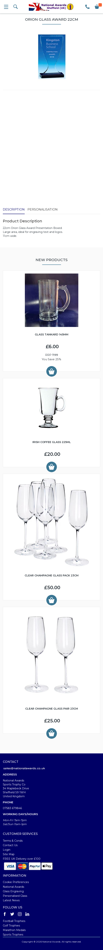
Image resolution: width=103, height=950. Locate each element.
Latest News (11, 900)
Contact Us (10, 845)
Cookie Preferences (16, 882)
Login (6, 849)
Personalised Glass (15, 896)
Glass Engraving (13, 891)
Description (14, 209)
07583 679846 (12, 808)
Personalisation (42, 209)
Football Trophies (14, 921)
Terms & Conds (13, 840)
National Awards (13, 886)
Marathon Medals (14, 930)
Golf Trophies (11, 925)
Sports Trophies (13, 934)
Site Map (8, 854)
